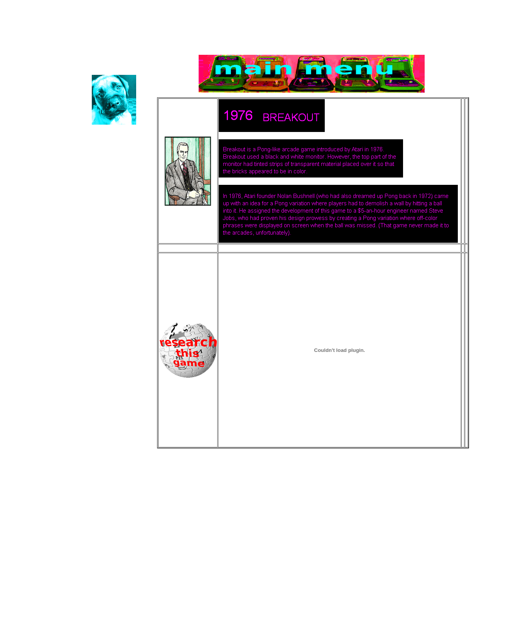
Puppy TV (33, 72)
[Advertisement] (276, 522)
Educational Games (122, 26)
